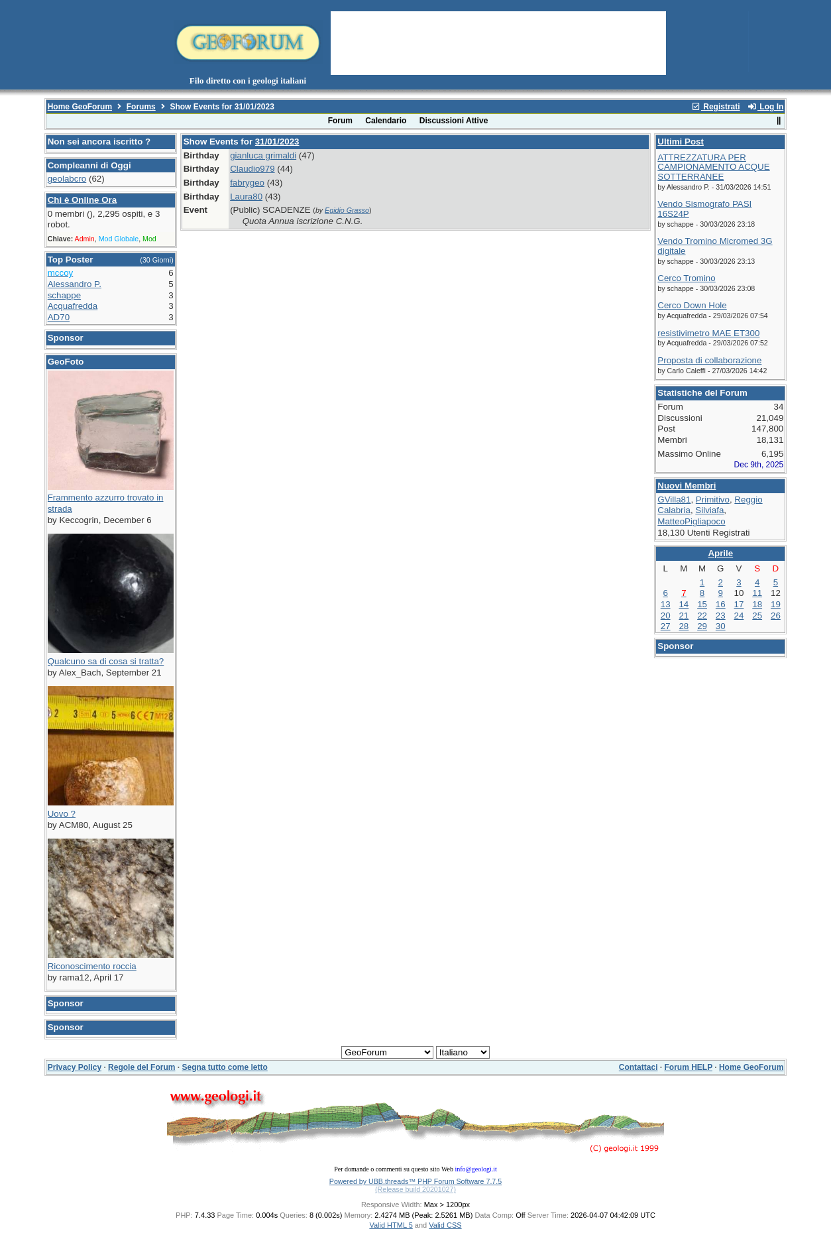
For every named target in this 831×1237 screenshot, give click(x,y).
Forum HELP (688, 1067)
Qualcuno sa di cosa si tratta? (106, 661)
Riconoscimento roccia (92, 966)
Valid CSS (445, 1225)
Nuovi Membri (686, 486)
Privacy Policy (74, 1067)
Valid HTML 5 (390, 1225)
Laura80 (246, 197)
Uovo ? (62, 814)
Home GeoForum (80, 106)
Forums (141, 106)
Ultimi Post (680, 142)
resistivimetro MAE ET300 (708, 333)
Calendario (385, 120)
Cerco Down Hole (691, 305)
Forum (340, 120)
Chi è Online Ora (82, 200)
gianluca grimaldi (263, 155)
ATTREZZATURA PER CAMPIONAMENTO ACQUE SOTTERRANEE (713, 167)
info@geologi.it (475, 1169)
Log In (765, 106)
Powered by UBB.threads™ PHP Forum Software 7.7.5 (415, 1181)
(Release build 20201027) (415, 1189)
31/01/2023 (277, 142)
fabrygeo (247, 183)
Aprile (720, 553)
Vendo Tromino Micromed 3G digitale (714, 246)
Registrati (715, 106)
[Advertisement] (498, 42)
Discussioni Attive (453, 120)
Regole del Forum (141, 1067)
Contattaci (638, 1067)
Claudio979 (252, 169)
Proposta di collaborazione (709, 360)
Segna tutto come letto (224, 1067)
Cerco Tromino (686, 278)
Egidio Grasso (347, 210)
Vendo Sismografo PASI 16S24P (704, 209)
